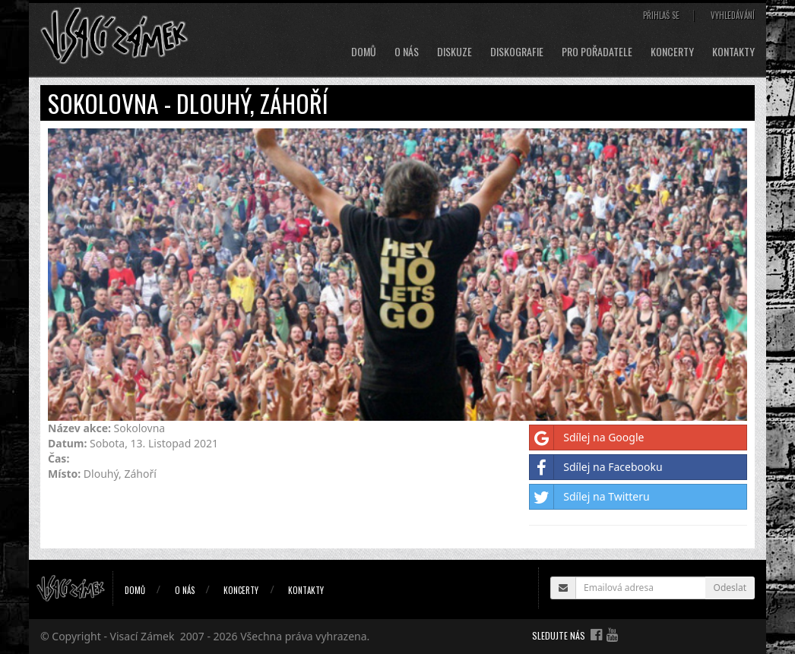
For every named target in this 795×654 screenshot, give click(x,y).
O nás (406, 51)
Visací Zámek (142, 636)
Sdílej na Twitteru (589, 497)
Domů (363, 51)
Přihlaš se (661, 15)
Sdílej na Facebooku (596, 467)
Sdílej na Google (587, 437)
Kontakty (733, 51)
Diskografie (516, 51)
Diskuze (454, 51)
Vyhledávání (733, 15)
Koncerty (672, 51)
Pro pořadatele (597, 51)
